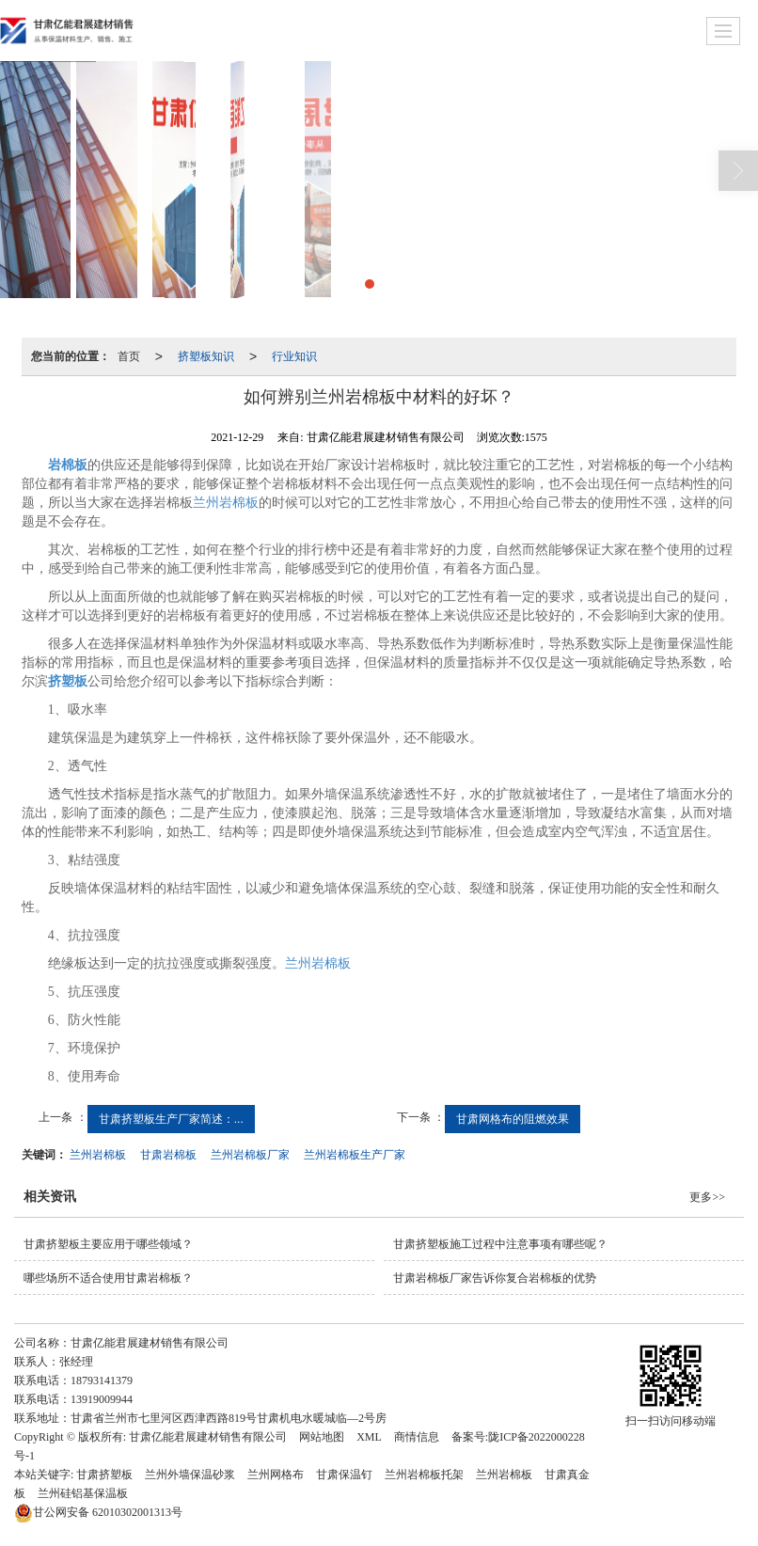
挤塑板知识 (206, 356)
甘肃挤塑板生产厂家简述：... (171, 1119)
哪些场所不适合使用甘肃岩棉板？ (108, 1278)
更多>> (707, 1197)
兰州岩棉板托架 (424, 1474)
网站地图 (321, 1436)
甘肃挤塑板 (104, 1474)
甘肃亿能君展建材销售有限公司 (208, 1436)
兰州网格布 (275, 1474)
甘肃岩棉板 (168, 1154)
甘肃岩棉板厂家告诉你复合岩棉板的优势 (494, 1278)
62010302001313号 (98, 1512)
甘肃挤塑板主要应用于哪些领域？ (108, 1244)
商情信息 (416, 1436)
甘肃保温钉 (344, 1474)
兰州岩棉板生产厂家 (354, 1154)
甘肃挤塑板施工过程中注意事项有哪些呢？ (500, 1244)
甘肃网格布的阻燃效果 (512, 1119)
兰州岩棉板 (226, 503)
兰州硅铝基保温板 (83, 1493)
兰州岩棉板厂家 (250, 1154)
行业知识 (294, 356)
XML (369, 1436)
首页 (129, 356)
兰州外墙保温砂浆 (190, 1474)
